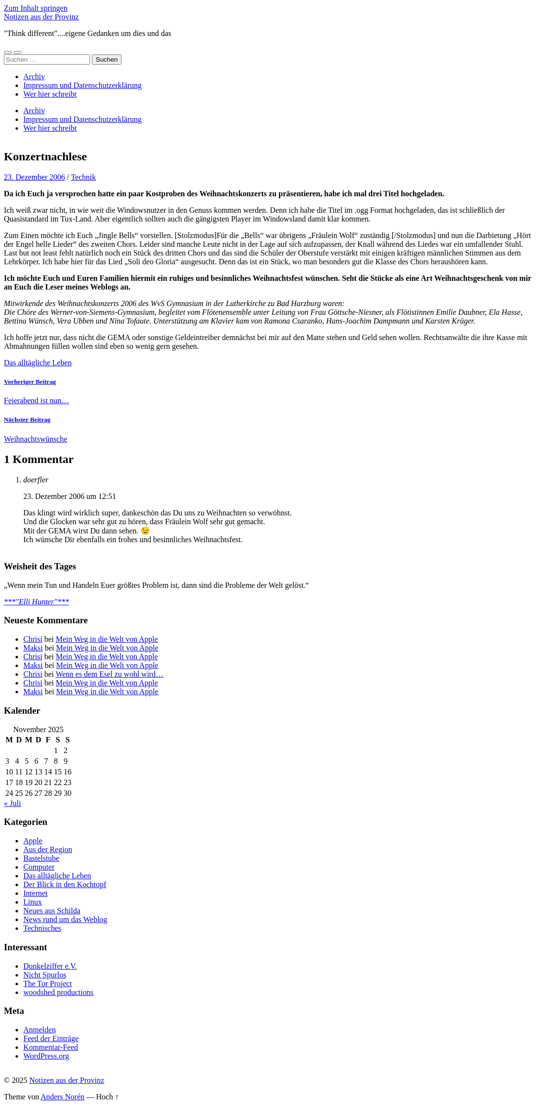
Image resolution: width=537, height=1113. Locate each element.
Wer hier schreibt (50, 94)
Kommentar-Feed (50, 1047)
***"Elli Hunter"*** (36, 602)
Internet (35, 893)
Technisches (42, 928)
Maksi (33, 648)
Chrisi (32, 639)
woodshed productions (58, 992)
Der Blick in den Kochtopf (64, 884)
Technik (83, 177)
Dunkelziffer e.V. (50, 966)
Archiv (34, 76)
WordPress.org (46, 1056)
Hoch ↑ (107, 1097)
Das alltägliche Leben (38, 363)
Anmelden (39, 1030)
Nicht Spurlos (44, 975)
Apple (32, 841)
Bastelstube (41, 858)
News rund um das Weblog (65, 919)
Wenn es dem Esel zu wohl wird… (109, 674)
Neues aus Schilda (51, 911)
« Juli (12, 803)
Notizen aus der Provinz (41, 17)
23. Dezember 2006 (34, 177)
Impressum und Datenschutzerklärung (82, 85)
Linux (32, 902)
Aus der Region (47, 849)
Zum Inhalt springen (36, 8)
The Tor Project (47, 983)
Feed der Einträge (51, 1038)
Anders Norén (63, 1097)
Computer (38, 867)
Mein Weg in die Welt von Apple (107, 639)
